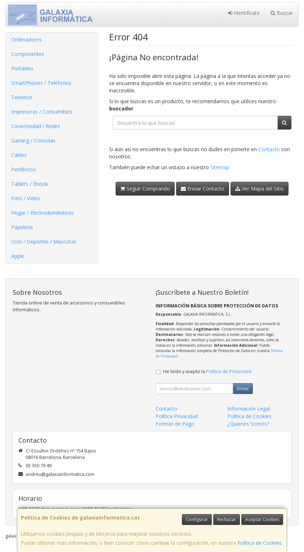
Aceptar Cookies (262, 519)
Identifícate (244, 12)
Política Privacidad (177, 416)
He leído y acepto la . (207, 371)
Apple (17, 256)
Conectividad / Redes (35, 126)
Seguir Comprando (145, 188)
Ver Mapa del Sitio (259, 188)
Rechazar (226, 519)
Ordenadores (26, 39)
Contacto (269, 149)
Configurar (197, 519)
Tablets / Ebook (29, 183)
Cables (19, 155)
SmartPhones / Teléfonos (41, 82)
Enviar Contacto (202, 188)
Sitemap (219, 167)
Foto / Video (25, 198)
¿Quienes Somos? (248, 423)
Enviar (243, 388)
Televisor (21, 97)
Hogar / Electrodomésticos (42, 212)
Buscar (282, 12)
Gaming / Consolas (33, 140)
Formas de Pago (175, 423)
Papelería (22, 227)
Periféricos (23, 169)
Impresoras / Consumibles (41, 111)
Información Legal (248, 408)
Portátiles (22, 68)
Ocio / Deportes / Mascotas (43, 241)
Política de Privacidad (228, 371)
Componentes (27, 54)
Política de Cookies (259, 542)
